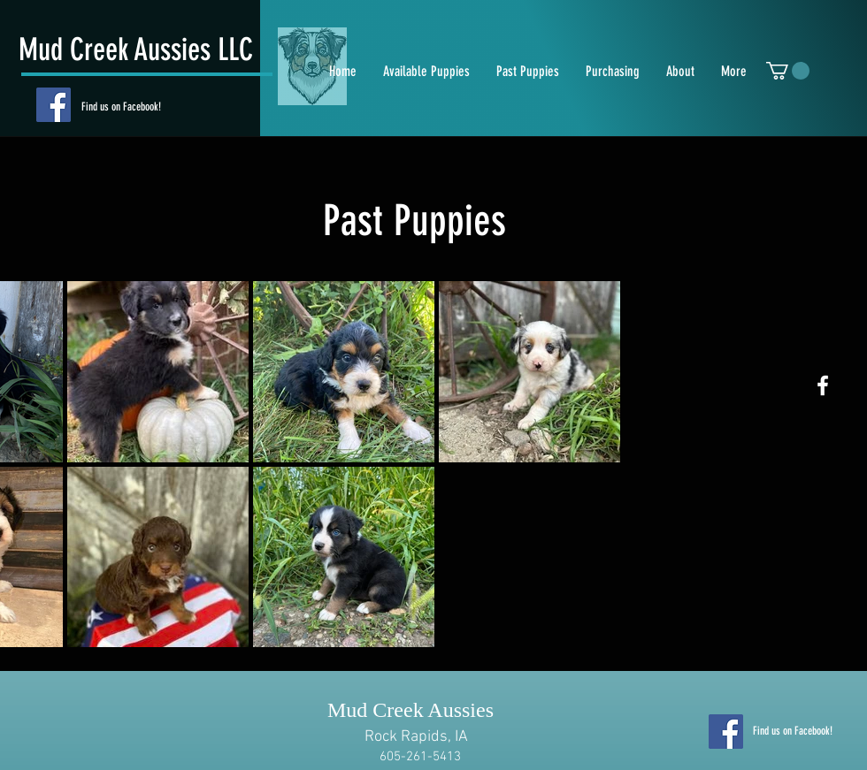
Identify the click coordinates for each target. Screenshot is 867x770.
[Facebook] (53, 105)
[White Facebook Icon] (822, 385)
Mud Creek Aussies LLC (136, 49)
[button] (787, 71)
